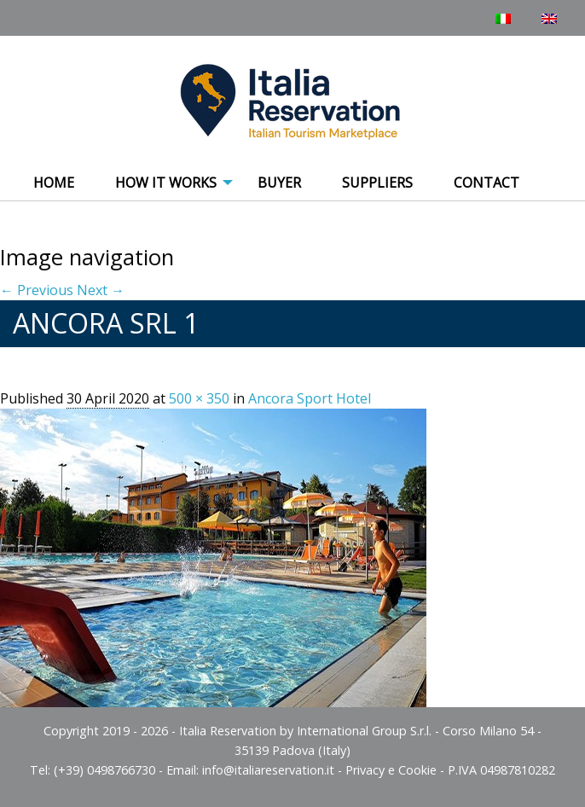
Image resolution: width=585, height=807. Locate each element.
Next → (101, 290)
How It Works (166, 182)
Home (53, 182)
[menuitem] (54, 183)
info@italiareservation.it (268, 770)
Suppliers (377, 182)
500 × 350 (199, 398)
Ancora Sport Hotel (309, 398)
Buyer (279, 182)
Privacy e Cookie (391, 770)
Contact (486, 182)
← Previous (36, 290)
